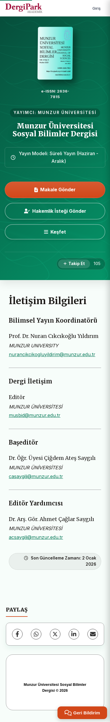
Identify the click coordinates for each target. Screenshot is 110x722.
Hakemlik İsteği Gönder (55, 211)
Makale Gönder (55, 189)
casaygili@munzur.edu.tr (36, 476)
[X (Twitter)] (55, 634)
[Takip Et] (74, 263)
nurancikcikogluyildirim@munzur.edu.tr (52, 354)
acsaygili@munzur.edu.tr (36, 537)
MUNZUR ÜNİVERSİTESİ (67, 112)
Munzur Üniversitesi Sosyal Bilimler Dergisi (55, 129)
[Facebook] (17, 634)
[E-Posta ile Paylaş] (92, 634)
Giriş (96, 8)
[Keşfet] (55, 231)
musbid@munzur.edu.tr (34, 415)
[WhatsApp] (36, 634)
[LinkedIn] (74, 634)
